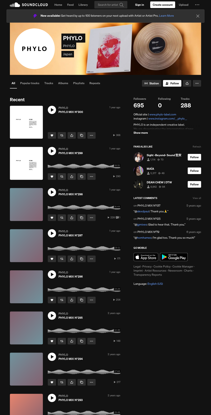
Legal (137, 266)
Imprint (138, 270)
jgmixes (142, 224)
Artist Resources (155, 270)
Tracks (48, 83)
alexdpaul (143, 211)
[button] (197, 4)
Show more (141, 133)
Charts (188, 270)
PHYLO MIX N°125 (149, 218)
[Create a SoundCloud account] (162, 4)
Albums (63, 83)
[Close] (198, 16)
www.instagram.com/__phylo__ (167, 118)
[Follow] (172, 83)
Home (58, 4)
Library (83, 4)
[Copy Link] (81, 135)
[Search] (110, 4)
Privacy (147, 266)
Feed (70, 4)
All (13, 83)
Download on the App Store (146, 257)
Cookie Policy (162, 266)
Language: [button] (148, 283)
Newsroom (175, 270)
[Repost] (62, 135)
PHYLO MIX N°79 (148, 232)
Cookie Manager (182, 266)
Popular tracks (29, 83)
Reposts (94, 83)
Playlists (78, 83)
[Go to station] (151, 83)
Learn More (166, 15)
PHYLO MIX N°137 (148, 205)
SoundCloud (29, 4)
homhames (144, 237)
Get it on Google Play (174, 257)
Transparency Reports (148, 274)
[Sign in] (140, 4)
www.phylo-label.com (162, 114)
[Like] (52, 135)
